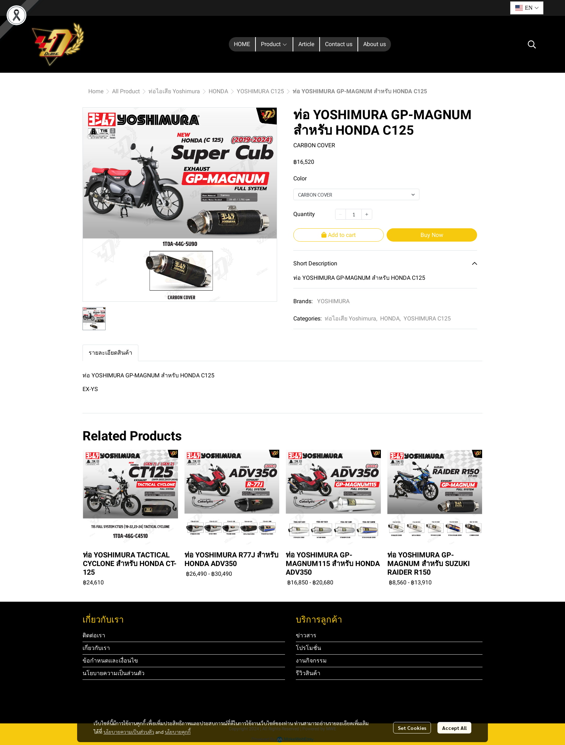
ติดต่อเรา (94, 635)
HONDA (218, 91)
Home (95, 91)
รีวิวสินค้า (308, 673)
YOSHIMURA (333, 301)
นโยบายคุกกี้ (178, 731)
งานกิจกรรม (311, 660)
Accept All (454, 727)
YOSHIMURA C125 (260, 91)
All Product (126, 91)
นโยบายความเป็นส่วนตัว (128, 731)
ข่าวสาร (306, 635)
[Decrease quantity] (340, 214)
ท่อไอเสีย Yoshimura (174, 91)
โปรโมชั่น (308, 648)
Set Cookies (412, 727)
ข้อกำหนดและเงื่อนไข (110, 660)
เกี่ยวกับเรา (96, 648)
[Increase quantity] (367, 214)
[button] (526, 7)
